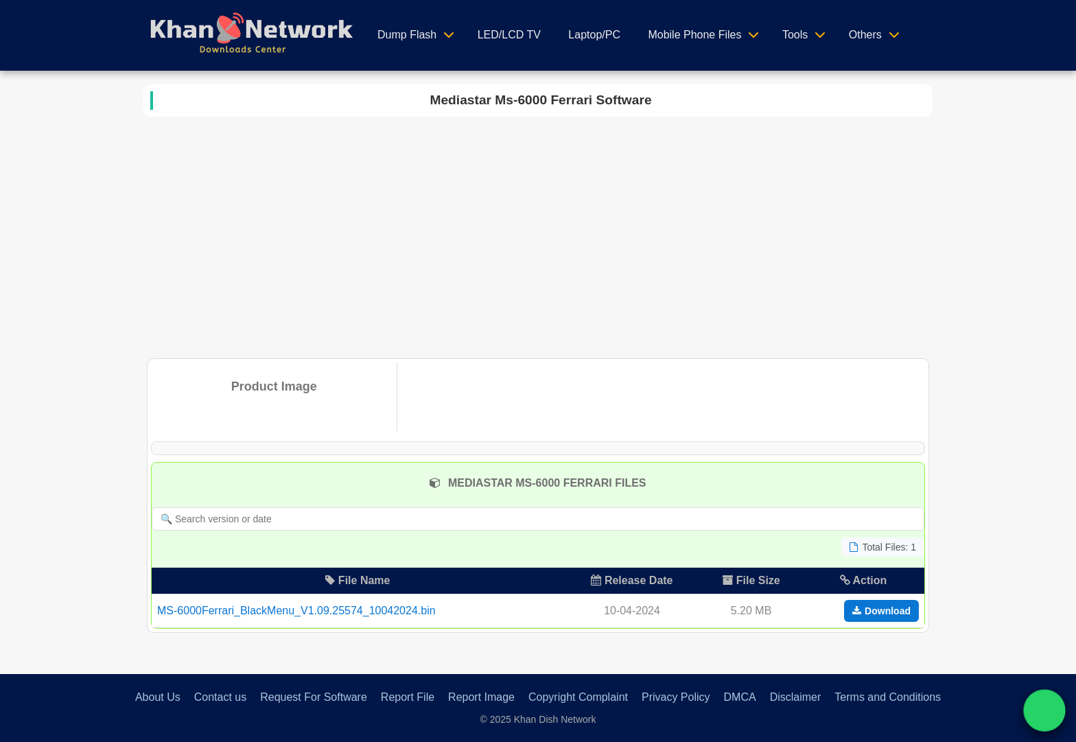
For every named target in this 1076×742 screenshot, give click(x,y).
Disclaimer (795, 697)
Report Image (481, 697)
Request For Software (313, 697)
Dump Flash (406, 34)
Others (865, 34)
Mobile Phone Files (694, 34)
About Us (157, 697)
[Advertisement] (538, 235)
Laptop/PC (594, 34)
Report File (407, 697)
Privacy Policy (676, 697)
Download (881, 610)
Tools (795, 34)
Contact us (220, 697)
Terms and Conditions (887, 697)
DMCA (740, 697)
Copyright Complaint (578, 697)
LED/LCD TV (509, 34)
